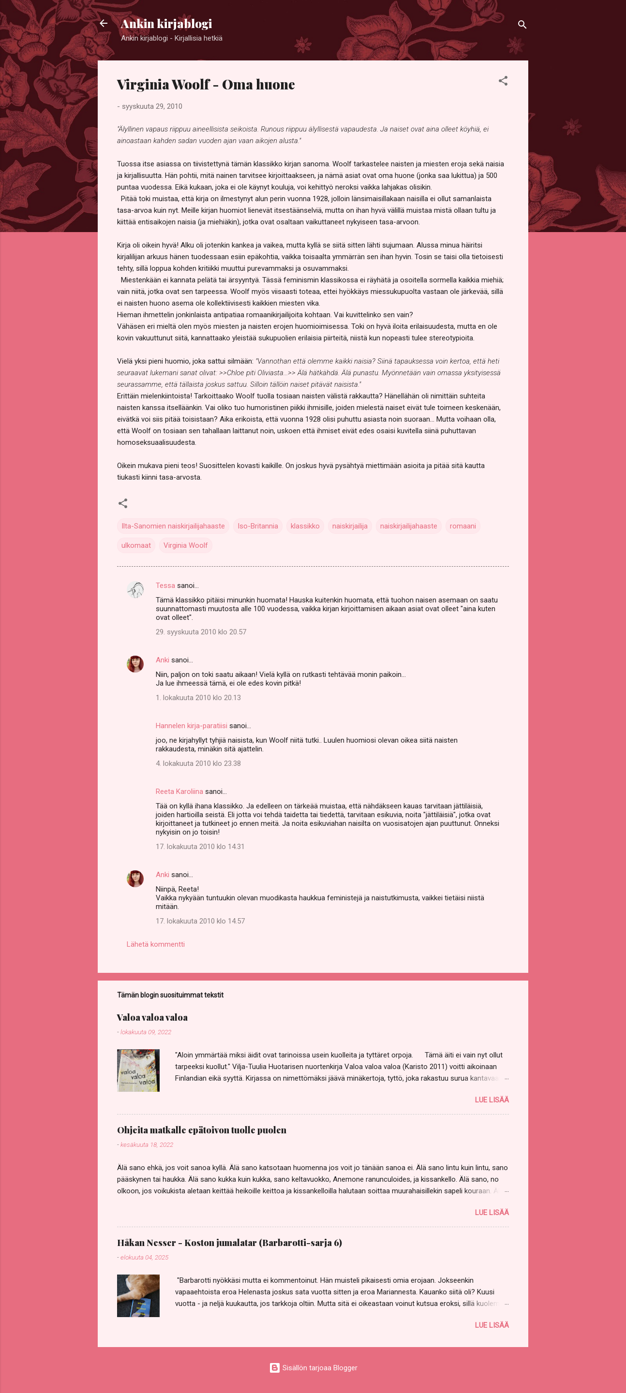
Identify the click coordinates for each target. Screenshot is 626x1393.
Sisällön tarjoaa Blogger (313, 1368)
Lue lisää (492, 1100)
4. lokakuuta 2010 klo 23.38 (198, 763)
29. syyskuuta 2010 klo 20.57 (201, 632)
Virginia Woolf (186, 545)
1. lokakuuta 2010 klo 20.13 (198, 697)
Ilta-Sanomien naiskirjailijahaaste (173, 526)
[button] (503, 82)
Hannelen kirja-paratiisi (191, 725)
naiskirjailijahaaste (408, 526)
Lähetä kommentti (156, 944)
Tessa (165, 585)
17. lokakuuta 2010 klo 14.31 (200, 846)
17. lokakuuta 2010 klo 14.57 (200, 921)
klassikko (305, 526)
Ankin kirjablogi (166, 23)
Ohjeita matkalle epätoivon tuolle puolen (201, 1130)
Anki (162, 660)
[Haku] (522, 26)
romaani (463, 526)
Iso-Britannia (258, 526)
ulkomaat (136, 545)
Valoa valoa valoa (152, 1017)
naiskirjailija (350, 526)
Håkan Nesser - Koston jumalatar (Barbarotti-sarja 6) (229, 1242)
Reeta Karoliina (179, 791)
